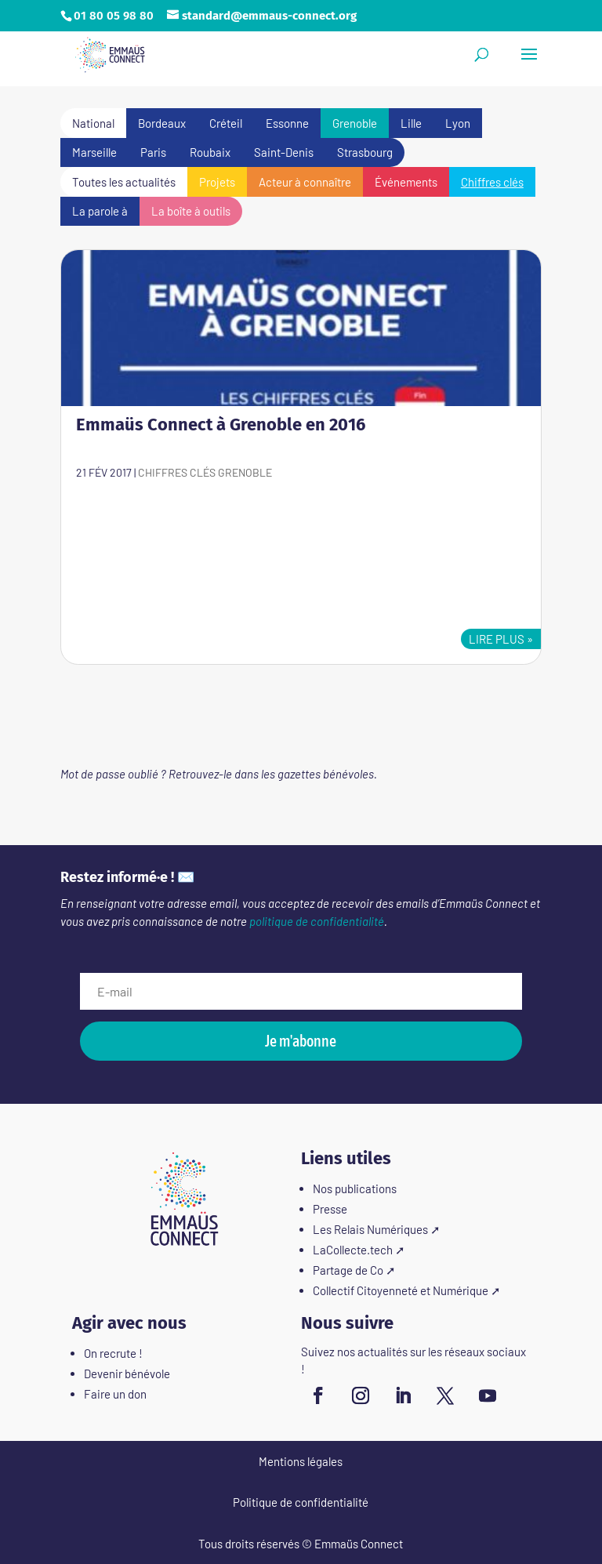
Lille (411, 123)
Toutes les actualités (124, 182)
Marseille (94, 152)
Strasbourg (365, 152)
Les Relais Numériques (370, 1229)
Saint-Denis (284, 152)
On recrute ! (113, 1353)
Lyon (457, 123)
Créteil (225, 123)
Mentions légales (301, 1461)
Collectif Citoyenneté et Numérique (400, 1290)
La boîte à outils (190, 211)
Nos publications (355, 1188)
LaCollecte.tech (353, 1250)
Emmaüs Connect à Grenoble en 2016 (220, 424)
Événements (406, 182)
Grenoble (354, 123)
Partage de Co (348, 1270)
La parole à (100, 211)
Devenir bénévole (127, 1373)
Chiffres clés (492, 182)
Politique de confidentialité (300, 1502)
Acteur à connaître (305, 182)
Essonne (287, 123)
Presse (330, 1209)
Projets (217, 182)
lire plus (496, 639)
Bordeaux (162, 123)
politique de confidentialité (316, 921)
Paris (153, 152)
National (93, 123)
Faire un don (115, 1394)
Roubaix (210, 152)
